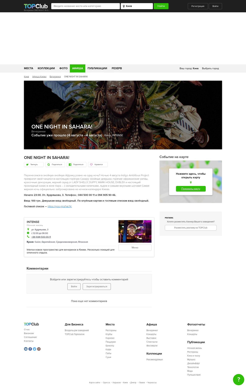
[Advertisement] (123, 38)
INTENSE (117, 135)
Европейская (48, 242)
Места (28, 68)
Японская (83, 242)
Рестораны (111, 330)
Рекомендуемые (154, 359)
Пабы (108, 353)
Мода (190, 371)
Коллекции (46, 68)
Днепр (133, 382)
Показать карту (190, 188)
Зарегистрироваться (96, 286)
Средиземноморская (66, 242)
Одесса (106, 382)
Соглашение (30, 337)
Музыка (191, 359)
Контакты (29, 341)
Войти (215, 6)
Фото (63, 68)
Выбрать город (210, 68)
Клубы (109, 334)
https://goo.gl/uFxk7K (60, 206)
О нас (27, 329)
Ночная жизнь (35, 225)
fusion (38, 242)
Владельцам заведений (77, 330)
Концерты (151, 334)
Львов (142, 382)
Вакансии (29, 333)
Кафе (108, 349)
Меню (135, 247)
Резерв (117, 68)
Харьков (117, 382)
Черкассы (152, 382)
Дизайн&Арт (193, 363)
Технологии (193, 367)
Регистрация (197, 6)
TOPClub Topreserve (74, 334)
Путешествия (193, 374)
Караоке (110, 338)
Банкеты (110, 345)
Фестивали (151, 345)
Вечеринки (55, 76)
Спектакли (151, 342)
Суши (108, 357)
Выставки (151, 338)
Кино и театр (193, 355)
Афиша (77, 68)
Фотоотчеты (196, 324)
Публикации (97, 68)
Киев (26, 76)
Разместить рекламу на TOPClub (190, 227)
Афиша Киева (39, 76)
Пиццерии (111, 342)
